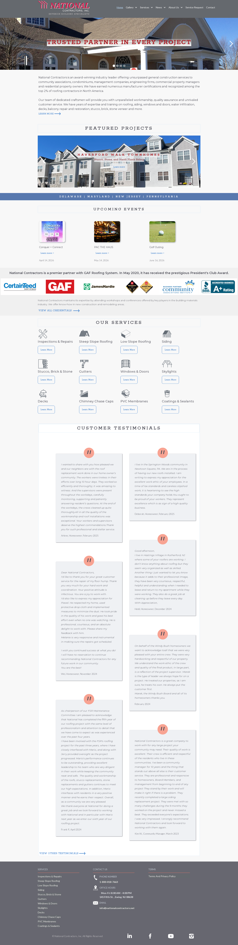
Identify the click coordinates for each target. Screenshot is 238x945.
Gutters (42, 898)
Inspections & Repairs (50, 876)
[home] (64, 9)
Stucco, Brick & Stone (49, 894)
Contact (210, 7)
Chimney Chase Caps (49, 916)
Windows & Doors (47, 903)
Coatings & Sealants (49, 925)
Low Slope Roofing (48, 885)
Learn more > (47, 253)
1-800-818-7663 (109, 881)
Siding (41, 889)
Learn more (119, 167)
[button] (131, 7)
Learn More (46, 353)
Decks (41, 912)
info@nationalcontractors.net (117, 908)
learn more (46, 114)
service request (194, 7)
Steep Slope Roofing (49, 880)
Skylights (43, 907)
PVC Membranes (47, 921)
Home (120, 7)
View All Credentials (55, 310)
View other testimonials (58, 853)
